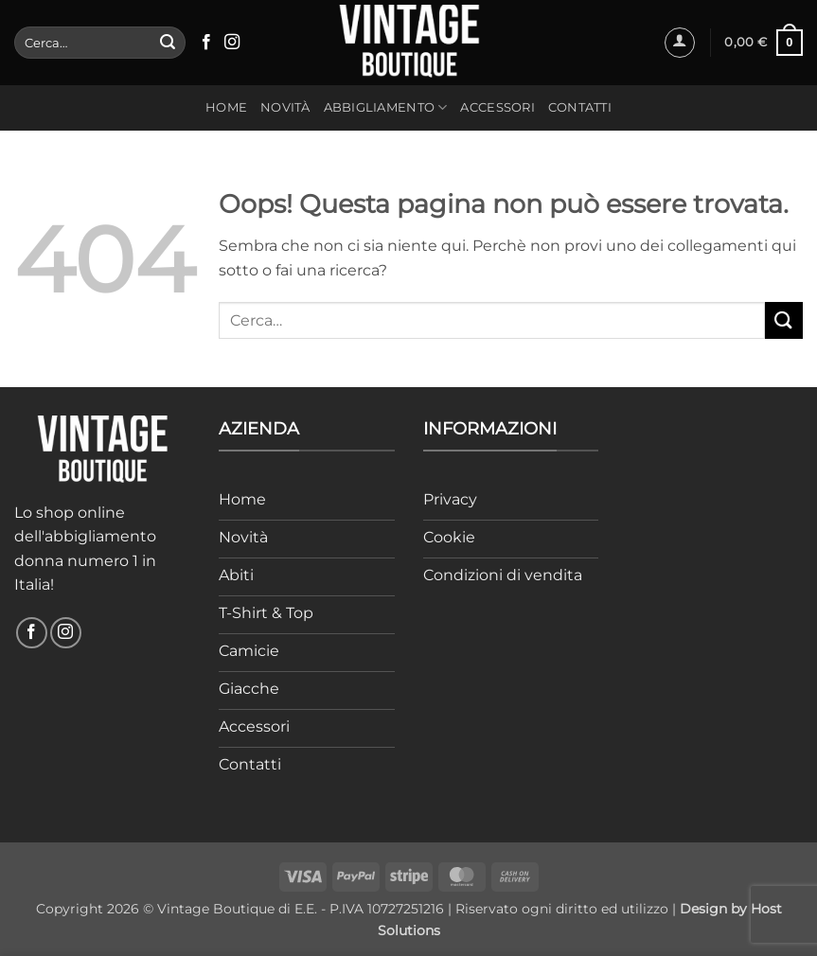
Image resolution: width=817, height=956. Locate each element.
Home (226, 107)
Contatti (580, 107)
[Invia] (167, 43)
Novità (285, 107)
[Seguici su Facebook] (206, 42)
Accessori (497, 107)
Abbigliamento (386, 107)
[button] (680, 42)
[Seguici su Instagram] (232, 42)
